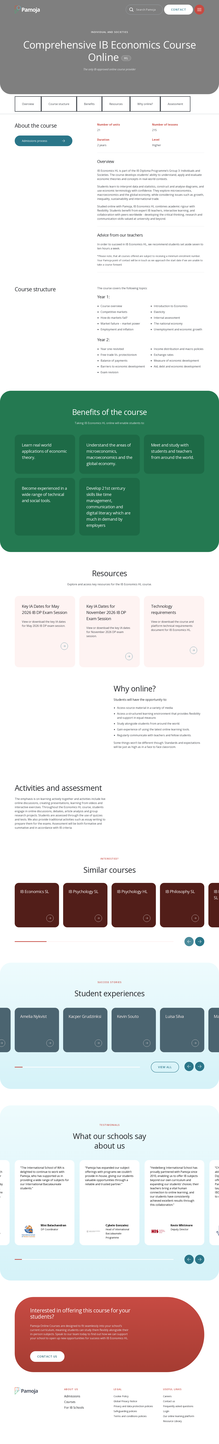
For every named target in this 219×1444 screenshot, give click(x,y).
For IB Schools (74, 1396)
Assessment (175, 104)
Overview (28, 104)
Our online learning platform (178, 1404)
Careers (167, 1385)
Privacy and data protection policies (133, 1394)
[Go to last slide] (189, 1055)
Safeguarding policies (125, 1399)
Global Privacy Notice (125, 1390)
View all (165, 1056)
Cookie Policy (121, 1385)
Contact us (47, 1345)
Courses (69, 1390)
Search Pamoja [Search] (146, 9)
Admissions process (34, 141)
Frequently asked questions (178, 1394)
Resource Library (172, 1409)
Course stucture (59, 104)
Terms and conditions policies (130, 1404)
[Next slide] (199, 930)
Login (166, 1399)
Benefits (89, 104)
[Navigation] (199, 10)
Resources (116, 104)
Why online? (145, 104)
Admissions (72, 1385)
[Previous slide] (189, 930)
